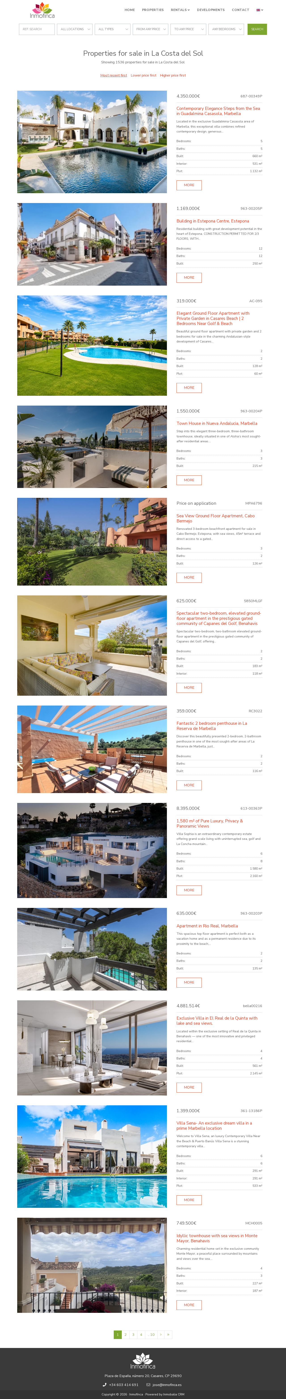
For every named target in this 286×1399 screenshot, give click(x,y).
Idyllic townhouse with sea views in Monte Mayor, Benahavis (217, 1238)
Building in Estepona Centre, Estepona (213, 221)
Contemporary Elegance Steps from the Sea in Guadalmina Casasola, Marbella (218, 111)
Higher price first (173, 75)
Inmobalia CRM (173, 1394)
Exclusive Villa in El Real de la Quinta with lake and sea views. (217, 1020)
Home (130, 10)
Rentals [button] (179, 10)
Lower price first (143, 75)
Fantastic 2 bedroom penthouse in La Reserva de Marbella (212, 726)
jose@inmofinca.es (167, 1384)
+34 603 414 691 (124, 1384)
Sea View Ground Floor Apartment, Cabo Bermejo (216, 518)
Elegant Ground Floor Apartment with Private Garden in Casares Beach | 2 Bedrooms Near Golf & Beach (213, 318)
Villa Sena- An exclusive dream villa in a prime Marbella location (214, 1125)
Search (257, 29)
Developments (211, 10)
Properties (153, 10)
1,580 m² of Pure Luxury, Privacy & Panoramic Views (210, 823)
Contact (240, 10)
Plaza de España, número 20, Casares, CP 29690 (143, 1375)
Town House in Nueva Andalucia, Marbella (217, 423)
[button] (260, 10)
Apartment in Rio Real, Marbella (207, 926)
